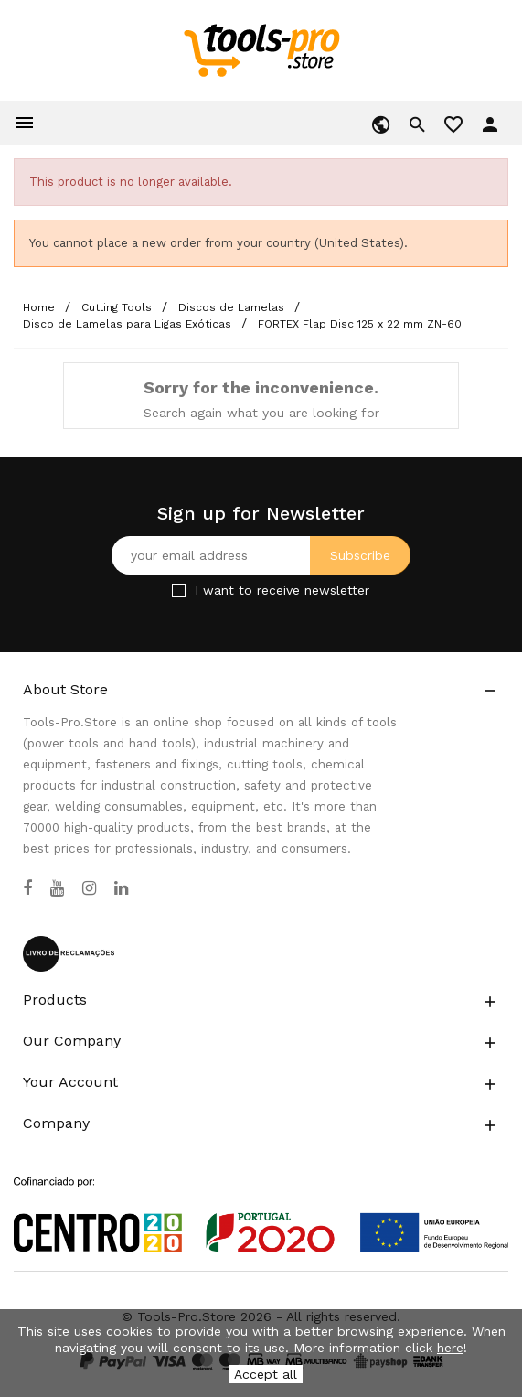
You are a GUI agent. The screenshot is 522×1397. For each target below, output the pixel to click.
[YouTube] (57, 888)
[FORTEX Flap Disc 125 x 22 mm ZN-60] (360, 323)
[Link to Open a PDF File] (261, 1197)
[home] (261, 49)
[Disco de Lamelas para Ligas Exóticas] (129, 323)
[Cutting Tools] (118, 307)
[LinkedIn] (121, 888)
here (450, 1347)
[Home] (41, 307)
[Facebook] (27, 888)
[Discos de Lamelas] (233, 307)
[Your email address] (261, 555)
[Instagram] (89, 888)
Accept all (265, 1374)
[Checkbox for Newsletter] (179, 590)
